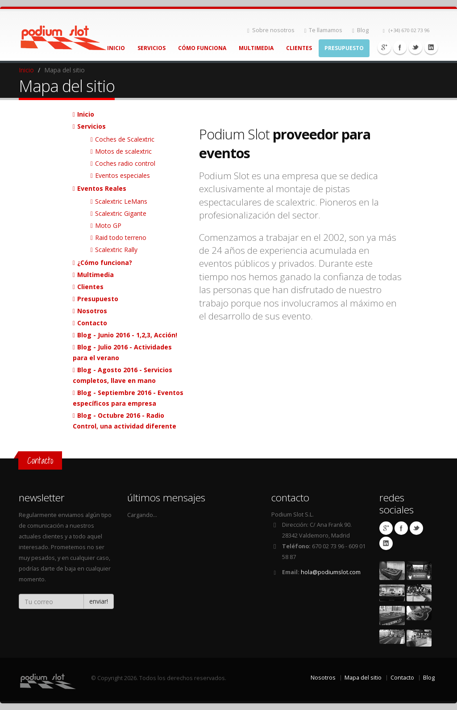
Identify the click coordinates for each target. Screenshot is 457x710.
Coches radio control (125, 163)
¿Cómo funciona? (104, 262)
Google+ (384, 47)
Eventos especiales (122, 175)
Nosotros (92, 311)
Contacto (92, 323)
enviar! (98, 601)
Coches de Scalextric (124, 139)
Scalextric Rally (116, 249)
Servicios (151, 48)
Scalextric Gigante (120, 213)
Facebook (400, 47)
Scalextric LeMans (121, 201)
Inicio (116, 48)
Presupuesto (344, 48)
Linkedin (431, 47)
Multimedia (256, 48)
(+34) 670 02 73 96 (406, 30)
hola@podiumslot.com (331, 572)
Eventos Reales (101, 188)
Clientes (299, 48)
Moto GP (108, 225)
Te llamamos (323, 30)
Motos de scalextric (123, 151)
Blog (360, 30)
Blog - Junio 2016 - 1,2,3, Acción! (127, 335)
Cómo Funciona (202, 48)
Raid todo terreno (120, 237)
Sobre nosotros (271, 30)
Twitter (415, 47)
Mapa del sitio (363, 677)
